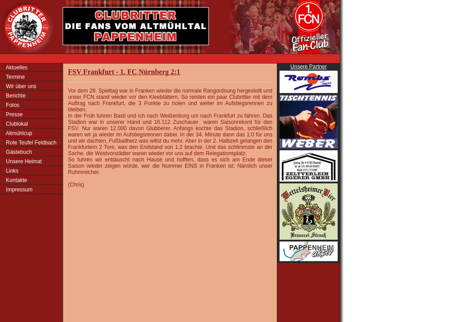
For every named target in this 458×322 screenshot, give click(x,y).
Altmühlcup (18, 133)
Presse (13, 114)
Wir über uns (20, 86)
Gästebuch (18, 152)
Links (11, 171)
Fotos (11, 105)
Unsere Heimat (23, 161)
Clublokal (16, 124)
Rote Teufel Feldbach (30, 143)
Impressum (18, 189)
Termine (14, 77)
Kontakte (15, 180)
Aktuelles (15, 67)
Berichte (14, 96)
